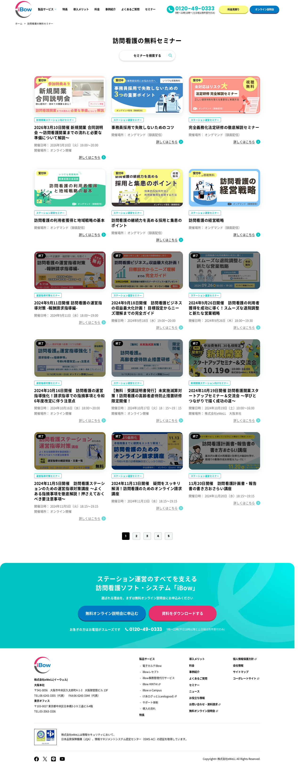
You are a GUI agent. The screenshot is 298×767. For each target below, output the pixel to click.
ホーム (18, 23)
